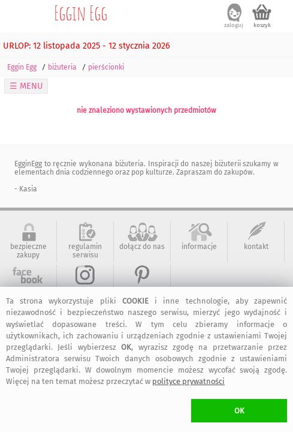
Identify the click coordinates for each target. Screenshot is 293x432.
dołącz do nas (142, 246)
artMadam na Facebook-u (28, 294)
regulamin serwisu (85, 250)
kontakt (256, 246)
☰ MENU (26, 86)
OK (239, 410)
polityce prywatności (188, 381)
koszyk (262, 25)
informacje (199, 246)
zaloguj (233, 25)
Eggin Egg (80, 12)
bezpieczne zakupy (28, 250)
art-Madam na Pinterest (142, 294)
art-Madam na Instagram (85, 294)
